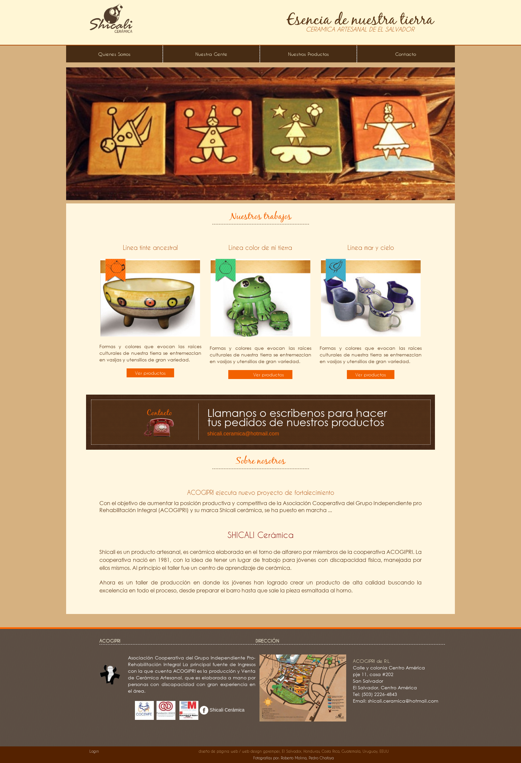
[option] (260, 133)
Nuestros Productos (308, 54)
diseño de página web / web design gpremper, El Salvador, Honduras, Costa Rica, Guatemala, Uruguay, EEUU (294, 751)
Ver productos (150, 373)
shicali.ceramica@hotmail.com (243, 433)
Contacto (405, 54)
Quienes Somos (114, 54)
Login (94, 751)
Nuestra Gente (211, 54)
